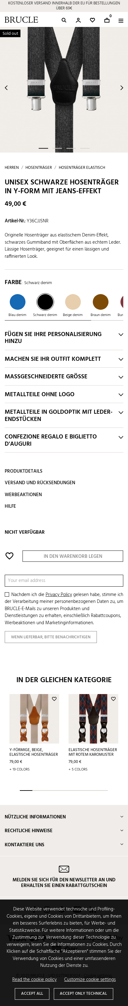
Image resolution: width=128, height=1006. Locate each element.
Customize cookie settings (90, 979)
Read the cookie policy (34, 979)
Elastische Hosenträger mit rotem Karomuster (93, 752)
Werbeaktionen (23, 495)
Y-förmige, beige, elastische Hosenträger (33, 752)
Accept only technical (83, 993)
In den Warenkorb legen (73, 556)
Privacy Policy (59, 595)
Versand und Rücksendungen (40, 483)
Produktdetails (23, 471)
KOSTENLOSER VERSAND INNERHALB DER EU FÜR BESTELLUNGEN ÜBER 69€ (64, 6)
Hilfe (10, 506)
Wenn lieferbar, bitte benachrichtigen (51, 637)
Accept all (32, 993)
